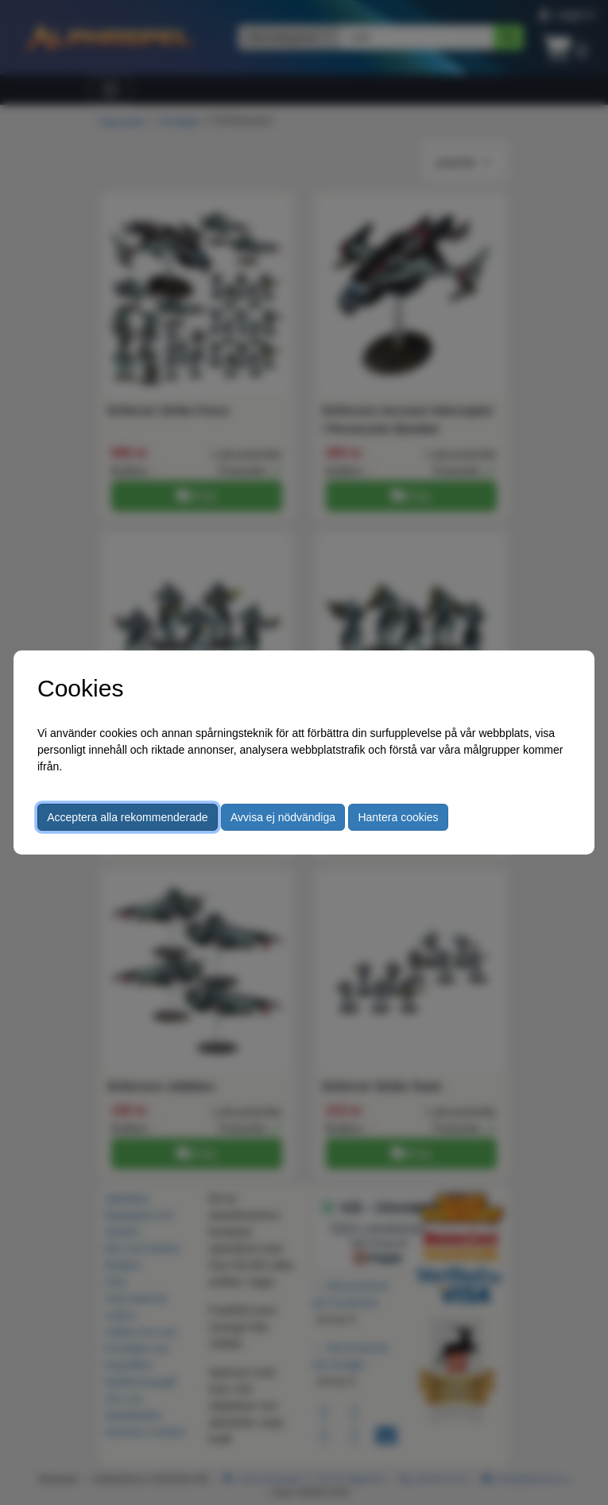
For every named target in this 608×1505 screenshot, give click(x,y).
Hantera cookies (398, 817)
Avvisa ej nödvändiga (282, 817)
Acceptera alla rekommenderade (127, 817)
